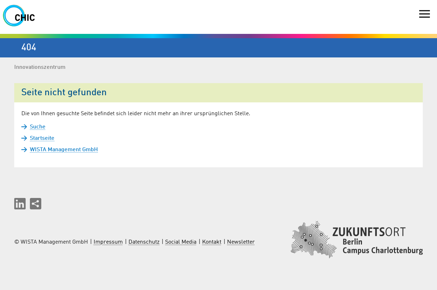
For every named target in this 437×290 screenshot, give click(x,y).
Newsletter (241, 242)
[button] (20, 204)
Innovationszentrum (39, 67)
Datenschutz (143, 242)
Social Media (180, 242)
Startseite (42, 138)
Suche (38, 127)
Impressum (108, 242)
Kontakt (211, 242)
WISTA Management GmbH (64, 150)
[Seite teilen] (35, 204)
